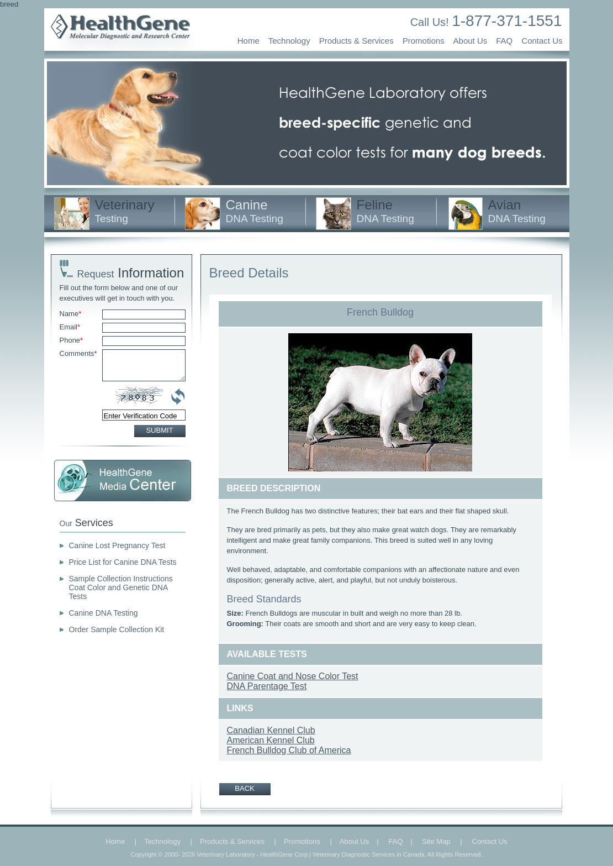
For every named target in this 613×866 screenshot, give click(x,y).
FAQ (504, 40)
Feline (385, 210)
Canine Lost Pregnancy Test (117, 545)
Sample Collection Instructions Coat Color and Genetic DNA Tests (121, 587)
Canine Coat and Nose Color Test (292, 676)
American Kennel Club (271, 740)
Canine (254, 210)
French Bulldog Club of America (289, 750)
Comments (78, 353)
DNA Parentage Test (267, 686)
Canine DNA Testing (103, 612)
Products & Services (356, 40)
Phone (71, 340)
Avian (517, 210)
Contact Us (541, 40)
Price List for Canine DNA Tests (123, 562)
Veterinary (125, 210)
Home (248, 40)
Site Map (436, 841)
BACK (244, 788)
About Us (470, 40)
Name (71, 313)
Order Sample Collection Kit (117, 629)
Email (70, 327)
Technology (289, 40)
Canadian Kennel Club (271, 730)
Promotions (424, 40)
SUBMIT (159, 430)
